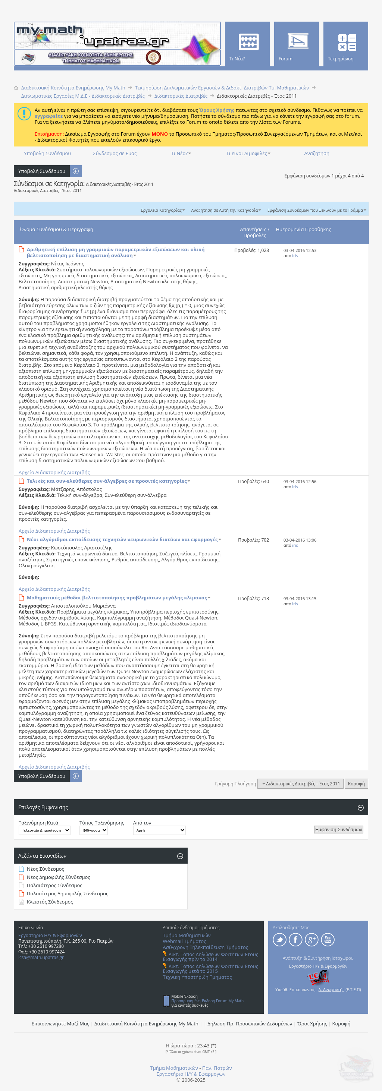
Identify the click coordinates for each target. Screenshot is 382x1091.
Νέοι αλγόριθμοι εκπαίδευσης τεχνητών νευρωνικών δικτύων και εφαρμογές (122, 539)
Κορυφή (356, 784)
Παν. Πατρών (217, 1068)
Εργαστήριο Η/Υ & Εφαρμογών (50, 935)
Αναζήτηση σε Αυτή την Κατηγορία (224, 210)
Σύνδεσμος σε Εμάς (115, 153)
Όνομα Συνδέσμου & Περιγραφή (56, 229)
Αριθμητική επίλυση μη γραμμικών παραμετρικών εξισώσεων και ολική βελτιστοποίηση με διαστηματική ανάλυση (116, 252)
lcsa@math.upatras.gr (41, 957)
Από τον (142, 823)
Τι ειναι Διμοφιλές (246, 153)
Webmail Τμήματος (184, 941)
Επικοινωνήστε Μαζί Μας (61, 1023)
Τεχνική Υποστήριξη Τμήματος (197, 977)
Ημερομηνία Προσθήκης (303, 229)
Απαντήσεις (253, 229)
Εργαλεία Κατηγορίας (161, 210)
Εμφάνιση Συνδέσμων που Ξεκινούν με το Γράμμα (315, 210)
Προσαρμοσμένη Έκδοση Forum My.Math (208, 1000)
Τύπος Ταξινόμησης (101, 823)
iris (295, 255)
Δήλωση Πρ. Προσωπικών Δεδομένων (249, 1023)
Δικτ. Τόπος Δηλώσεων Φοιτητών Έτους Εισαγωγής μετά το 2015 (210, 968)
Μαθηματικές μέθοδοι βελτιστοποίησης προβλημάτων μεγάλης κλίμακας (117, 597)
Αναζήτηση (316, 153)
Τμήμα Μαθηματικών (187, 935)
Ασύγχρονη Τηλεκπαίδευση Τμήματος (205, 947)
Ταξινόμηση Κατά (38, 823)
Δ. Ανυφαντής (332, 989)
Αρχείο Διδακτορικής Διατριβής (54, 472)
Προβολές (255, 235)
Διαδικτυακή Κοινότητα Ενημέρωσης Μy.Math (146, 1023)
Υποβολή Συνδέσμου (47, 153)
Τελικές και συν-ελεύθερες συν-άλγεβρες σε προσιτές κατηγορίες (107, 480)
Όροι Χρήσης (312, 1023)
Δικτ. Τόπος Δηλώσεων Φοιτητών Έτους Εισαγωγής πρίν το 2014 (210, 956)
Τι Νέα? (179, 153)
